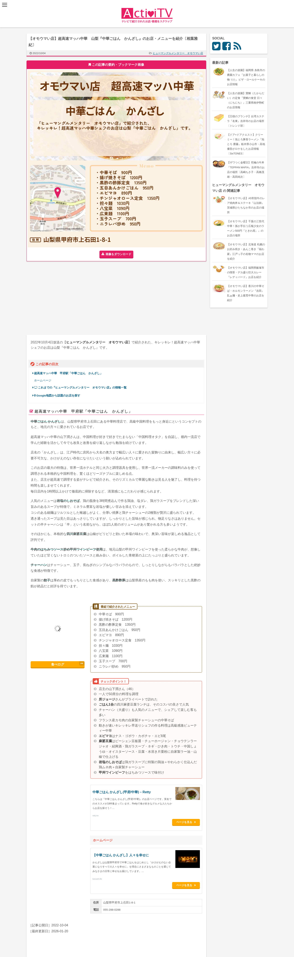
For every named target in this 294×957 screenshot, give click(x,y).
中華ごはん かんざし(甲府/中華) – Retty (121, 792)
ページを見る (186, 821)
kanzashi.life (97, 878)
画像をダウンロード (118, 254)
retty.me (95, 816)
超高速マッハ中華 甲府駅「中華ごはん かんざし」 (68, 373)
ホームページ (42, 380)
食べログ (57, 664)
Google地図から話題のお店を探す (57, 395)
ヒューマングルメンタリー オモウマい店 (178, 53)
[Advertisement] (71, 298)
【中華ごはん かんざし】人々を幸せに (120, 854)
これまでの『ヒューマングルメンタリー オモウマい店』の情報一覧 (80, 387)
